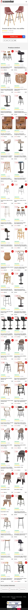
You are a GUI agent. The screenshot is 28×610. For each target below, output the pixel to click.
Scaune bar (22, 589)
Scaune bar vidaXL (14, 589)
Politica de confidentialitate (16, 596)
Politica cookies (12, 609)
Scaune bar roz (5, 589)
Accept (18, 609)
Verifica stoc (17, 36)
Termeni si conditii (6, 596)
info (12, 69)
